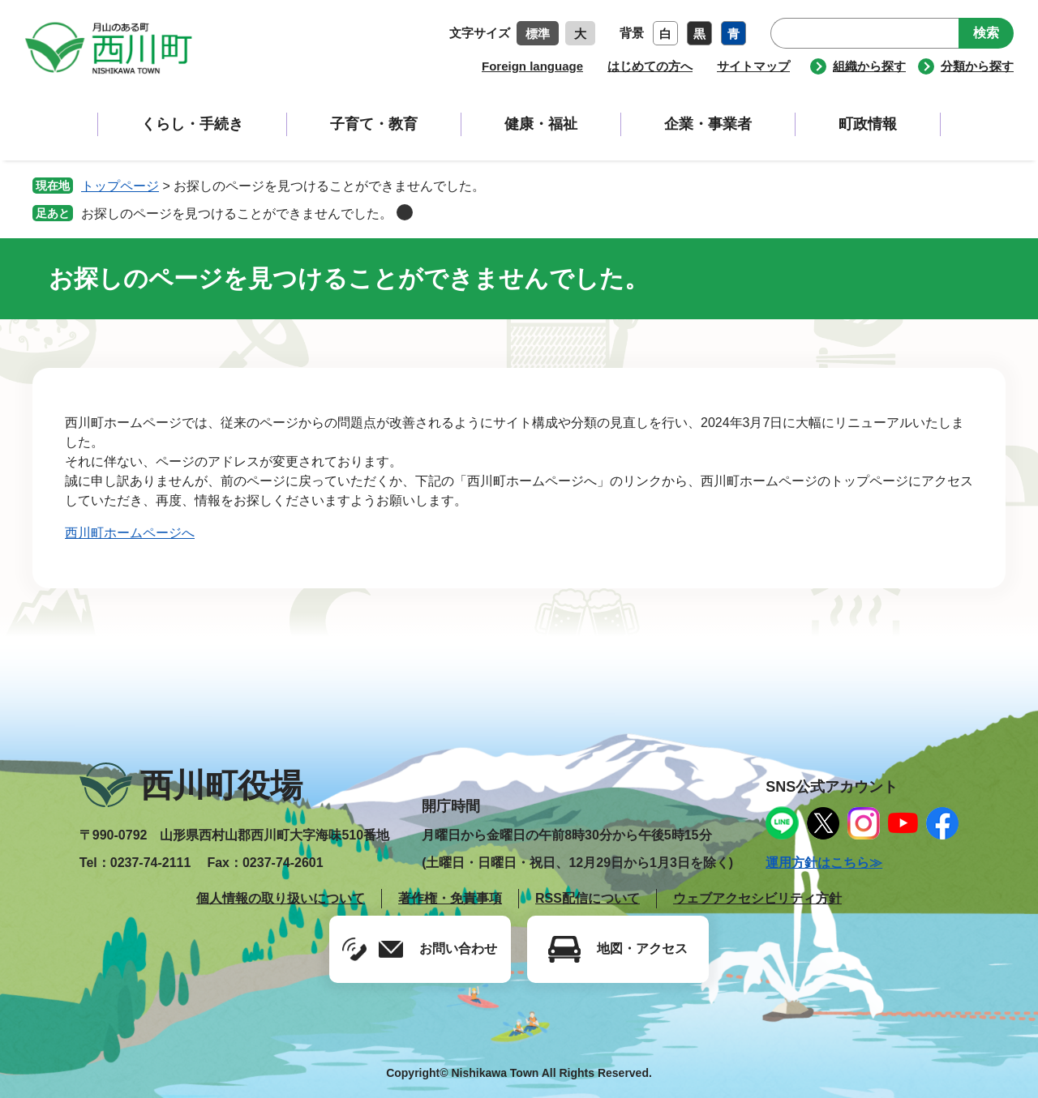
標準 (537, 34)
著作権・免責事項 (450, 898)
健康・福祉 (540, 124)
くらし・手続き (192, 124)
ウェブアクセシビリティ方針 (757, 898)
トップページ (120, 186)
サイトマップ (753, 66)
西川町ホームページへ (130, 533)
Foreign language (532, 66)
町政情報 (868, 124)
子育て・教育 (374, 124)
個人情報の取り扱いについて (280, 898)
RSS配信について (587, 898)
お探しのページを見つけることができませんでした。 (236, 213)
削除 (405, 212)
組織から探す (869, 66)
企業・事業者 (708, 124)
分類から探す (977, 66)
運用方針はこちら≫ (824, 862)
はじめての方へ (650, 66)
